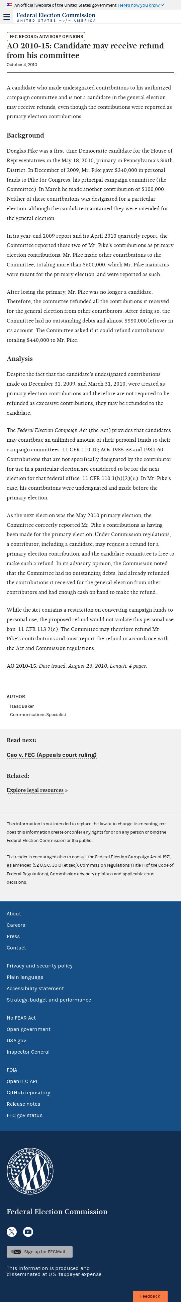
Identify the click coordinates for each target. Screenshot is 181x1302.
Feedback (150, 1296)
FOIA (12, 1070)
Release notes (23, 1104)
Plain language (25, 977)
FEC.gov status (24, 1115)
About (14, 914)
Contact (16, 948)
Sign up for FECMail (44, 1252)
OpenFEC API (22, 1081)
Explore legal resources (35, 790)
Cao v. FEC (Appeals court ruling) (52, 754)
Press (13, 936)
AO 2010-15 (21, 666)
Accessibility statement (35, 989)
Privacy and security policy (40, 966)
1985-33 (122, 450)
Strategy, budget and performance (49, 1000)
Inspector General (28, 1052)
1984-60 (153, 450)
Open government (29, 1029)
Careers (16, 925)
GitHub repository (28, 1093)
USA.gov (16, 1041)
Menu (6, 16)
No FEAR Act (21, 1018)
